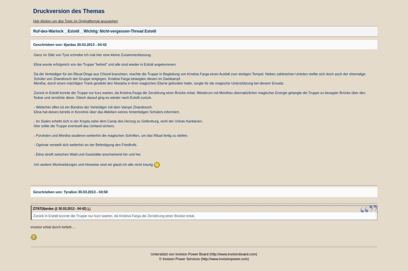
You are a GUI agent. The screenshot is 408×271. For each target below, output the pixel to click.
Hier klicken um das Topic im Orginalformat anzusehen (75, 21)
